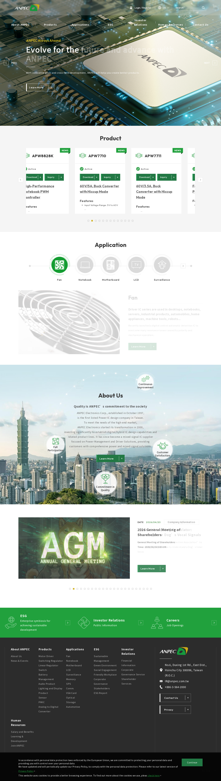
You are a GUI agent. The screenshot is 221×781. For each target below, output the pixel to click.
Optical (70, 699)
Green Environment (105, 667)
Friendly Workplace (105, 676)
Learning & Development (19, 740)
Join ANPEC (17, 747)
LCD (68, 671)
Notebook (72, 662)
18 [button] (132, 591)
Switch (43, 671)
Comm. (70, 690)
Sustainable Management (101, 660)
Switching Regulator (51, 662)
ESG (110, 24)
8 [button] (96, 591)
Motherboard (74, 667)
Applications (80, 24)
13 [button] (114, 591)
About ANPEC (20, 24)
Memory (71, 681)
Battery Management (46, 679)
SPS (68, 685)
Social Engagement (105, 671)
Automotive (73, 708)
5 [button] (116, 119)
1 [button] (101, 119)
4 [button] (112, 119)
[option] (110, 63)
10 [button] (103, 591)
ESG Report (100, 694)
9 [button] (99, 591)
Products (50, 24)
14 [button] (118, 591)
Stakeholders (102, 690)
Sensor (43, 699)
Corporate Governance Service (133, 674)
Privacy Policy (25, 771)
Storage (71, 704)
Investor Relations (140, 22)
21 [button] (143, 591)
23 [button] (151, 591)
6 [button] (119, 119)
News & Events (19, 662)
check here (154, 775)
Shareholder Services (128, 683)
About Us (16, 658)
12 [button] (110, 591)
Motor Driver (46, 658)
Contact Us (201, 24)
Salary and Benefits (22, 733)
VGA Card (71, 694)
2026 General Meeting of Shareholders (159, 534)
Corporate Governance (101, 683)
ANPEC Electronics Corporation (27, 7)
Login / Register (140, 7)
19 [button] (136, 591)
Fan (68, 658)
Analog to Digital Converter (48, 711)
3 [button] (108, 119)
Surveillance (73, 676)
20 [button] (140, 591)
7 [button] (92, 591)
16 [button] (125, 591)
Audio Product (47, 685)
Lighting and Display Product (50, 692)
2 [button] (105, 119)
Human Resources (170, 24)
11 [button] (107, 591)
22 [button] (147, 591)
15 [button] (121, 591)
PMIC (42, 704)
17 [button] (129, 591)
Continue (192, 762)
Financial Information (128, 665)
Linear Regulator (48, 667)
